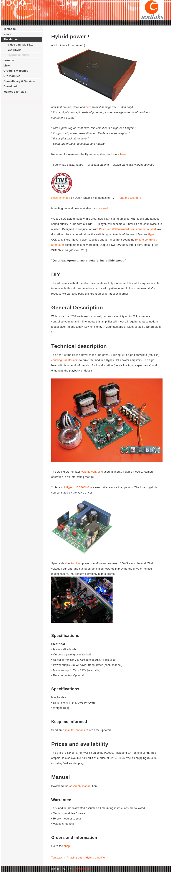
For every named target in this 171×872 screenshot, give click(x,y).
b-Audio (8, 60)
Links (7, 65)
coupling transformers (65, 360)
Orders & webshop (15, 70)
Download (10, 86)
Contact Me (81, 869)
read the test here (130, 197)
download (102, 208)
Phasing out (11, 39)
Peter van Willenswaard (114, 229)
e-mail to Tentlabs (74, 730)
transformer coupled (143, 229)
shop (67, 846)
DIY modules (11, 76)
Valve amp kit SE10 (20, 44)
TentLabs (9, 29)
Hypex (152, 234)
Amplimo (75, 563)
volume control (90, 471)
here (88, 107)
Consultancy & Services (19, 81)
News (7, 34)
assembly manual (80, 786)
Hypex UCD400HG (77, 487)
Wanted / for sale (14, 91)
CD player (14, 49)
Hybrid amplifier (18, 55)
